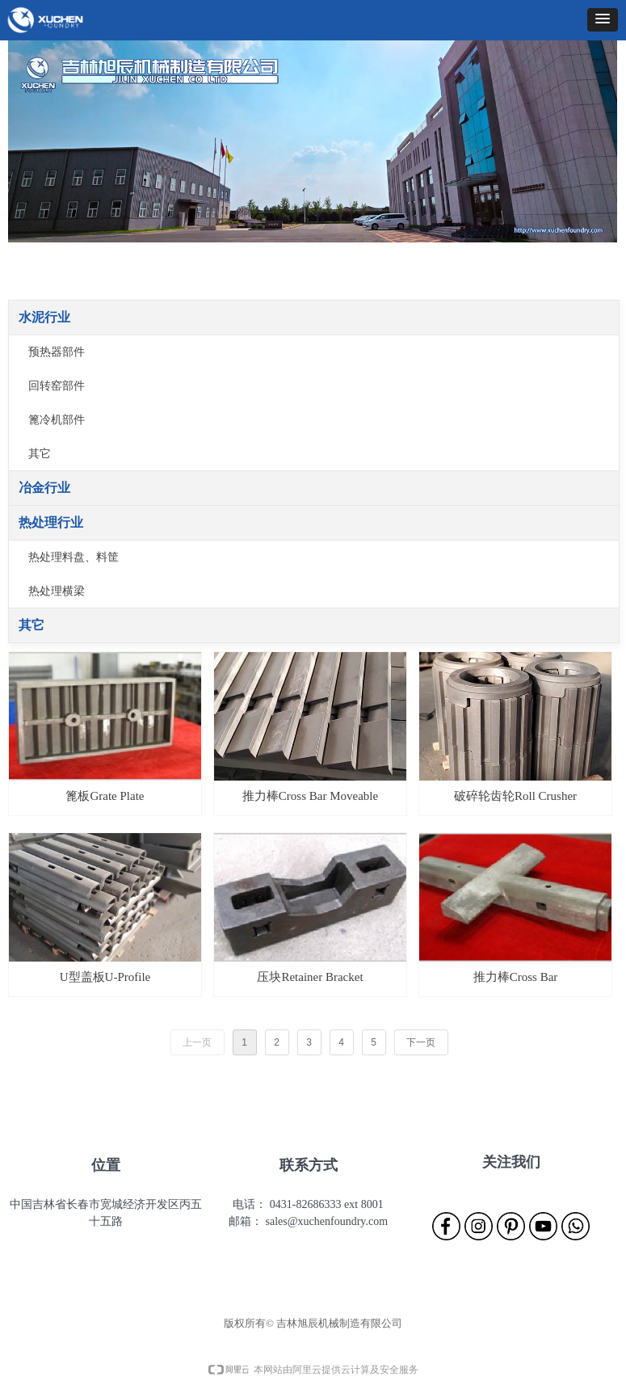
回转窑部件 (56, 386)
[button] (602, 20)
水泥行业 (44, 317)
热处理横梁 (56, 591)
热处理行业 (51, 522)
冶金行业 (44, 488)
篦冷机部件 (56, 420)
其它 (39, 454)
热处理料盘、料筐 (73, 557)
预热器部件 (56, 352)
